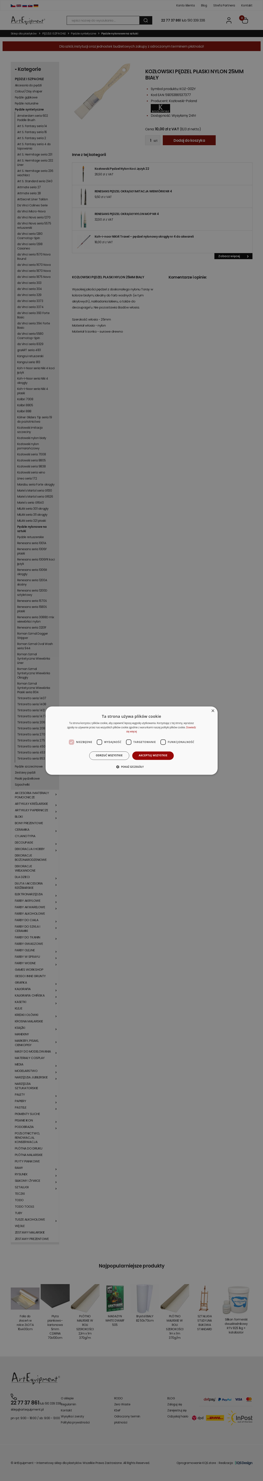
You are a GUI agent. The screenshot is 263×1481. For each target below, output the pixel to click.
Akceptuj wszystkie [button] (153, 755)
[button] (131, 766)
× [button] (212, 711)
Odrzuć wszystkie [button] (109, 755)
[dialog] (132, 740)
